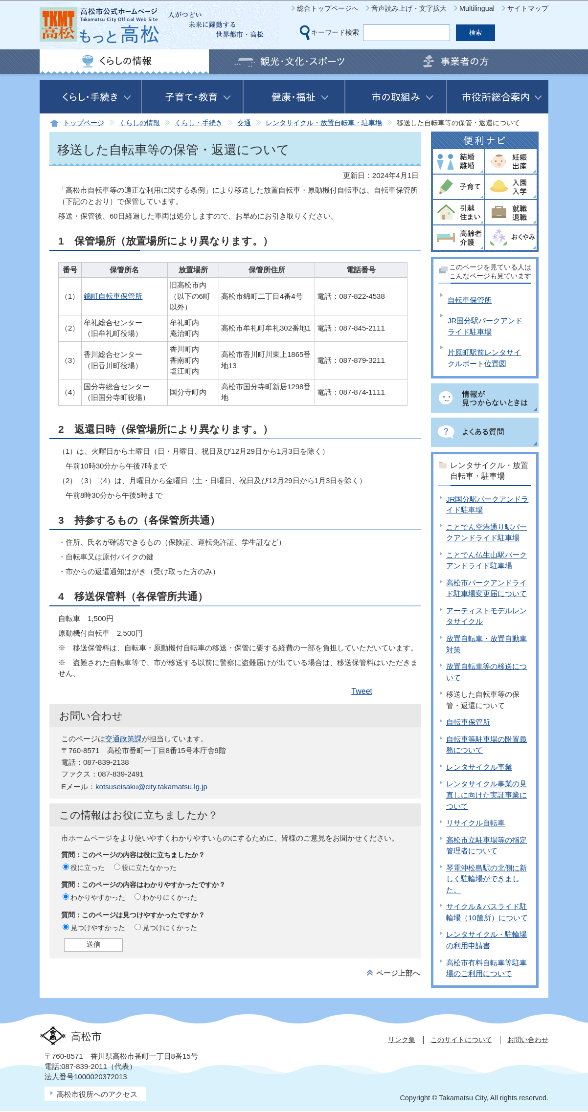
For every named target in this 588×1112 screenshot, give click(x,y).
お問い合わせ (527, 1040)
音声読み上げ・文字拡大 (409, 8)
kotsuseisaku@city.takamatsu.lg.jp (151, 786)
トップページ (83, 123)
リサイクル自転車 (475, 823)
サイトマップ (527, 8)
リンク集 (401, 1040)
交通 (244, 123)
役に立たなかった (149, 867)
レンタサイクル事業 (479, 767)
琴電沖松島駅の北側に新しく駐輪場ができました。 (486, 879)
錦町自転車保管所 (113, 296)
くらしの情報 (139, 123)
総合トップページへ (328, 8)
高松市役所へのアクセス (97, 1094)
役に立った (87, 867)
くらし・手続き (199, 123)
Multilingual (477, 8)
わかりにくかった (169, 897)
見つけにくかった (169, 928)
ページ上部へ (398, 973)
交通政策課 (123, 738)
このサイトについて (461, 1040)
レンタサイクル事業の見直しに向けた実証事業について (486, 794)
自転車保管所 (470, 300)
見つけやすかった (97, 928)
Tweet (361, 691)
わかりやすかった (97, 897)
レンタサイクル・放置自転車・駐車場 (324, 123)
